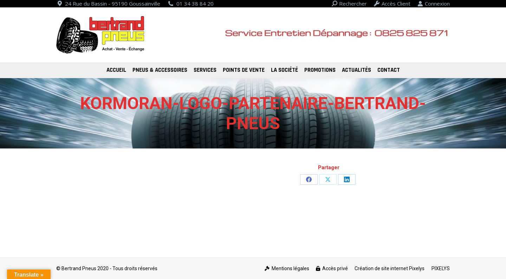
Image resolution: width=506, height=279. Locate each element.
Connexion (433, 3)
